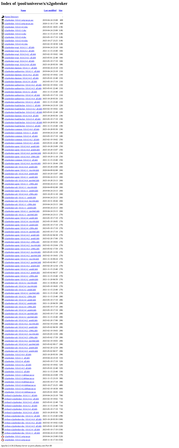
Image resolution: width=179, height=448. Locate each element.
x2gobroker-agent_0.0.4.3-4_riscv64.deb (22, 221)
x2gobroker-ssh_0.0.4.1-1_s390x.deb (20, 204)
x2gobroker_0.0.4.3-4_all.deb (17, 361)
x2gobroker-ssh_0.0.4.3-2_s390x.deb (20, 296)
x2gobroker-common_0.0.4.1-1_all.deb (21, 133)
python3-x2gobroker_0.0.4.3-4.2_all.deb (22, 399)
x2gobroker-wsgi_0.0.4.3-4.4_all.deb (20, 64)
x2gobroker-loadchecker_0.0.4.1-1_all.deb (22, 105)
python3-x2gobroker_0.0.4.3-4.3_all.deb (22, 402)
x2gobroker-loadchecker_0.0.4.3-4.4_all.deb (23, 122)
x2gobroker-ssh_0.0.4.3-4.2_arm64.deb (21, 348)
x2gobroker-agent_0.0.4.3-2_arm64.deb (21, 279)
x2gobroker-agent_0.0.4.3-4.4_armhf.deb (22, 146)
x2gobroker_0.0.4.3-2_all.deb (17, 371)
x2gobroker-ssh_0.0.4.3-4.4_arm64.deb (21, 174)
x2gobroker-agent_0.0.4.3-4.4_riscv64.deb (23, 163)
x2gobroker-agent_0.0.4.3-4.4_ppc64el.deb (23, 153)
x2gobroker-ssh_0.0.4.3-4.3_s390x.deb (21, 337)
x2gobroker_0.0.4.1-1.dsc (15, 30)
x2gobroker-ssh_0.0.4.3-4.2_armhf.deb (21, 320)
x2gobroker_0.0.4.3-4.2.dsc (16, 44)
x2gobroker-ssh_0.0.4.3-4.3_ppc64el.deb (22, 344)
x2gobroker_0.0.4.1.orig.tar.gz (17, 436)
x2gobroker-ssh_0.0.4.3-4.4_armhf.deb (21, 167)
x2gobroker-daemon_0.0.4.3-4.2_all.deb (22, 75)
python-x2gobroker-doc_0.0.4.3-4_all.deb (22, 429)
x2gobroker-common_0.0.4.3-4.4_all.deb (22, 129)
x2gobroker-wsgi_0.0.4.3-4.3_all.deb (20, 58)
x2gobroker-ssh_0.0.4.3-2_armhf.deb (20, 290)
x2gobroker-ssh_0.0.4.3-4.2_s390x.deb (21, 331)
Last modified (50, 10)
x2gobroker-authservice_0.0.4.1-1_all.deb (22, 71)
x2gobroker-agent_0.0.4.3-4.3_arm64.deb (22, 273)
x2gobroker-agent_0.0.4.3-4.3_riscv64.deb (23, 252)
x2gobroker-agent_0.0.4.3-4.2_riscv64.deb (23, 245)
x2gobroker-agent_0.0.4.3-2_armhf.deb (21, 269)
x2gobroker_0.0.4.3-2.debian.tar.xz (19, 378)
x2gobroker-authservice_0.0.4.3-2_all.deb (22, 102)
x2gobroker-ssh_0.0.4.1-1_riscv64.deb (21, 187)
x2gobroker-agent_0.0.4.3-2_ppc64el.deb (22, 293)
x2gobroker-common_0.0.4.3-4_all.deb (21, 136)
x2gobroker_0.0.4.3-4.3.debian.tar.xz (20, 392)
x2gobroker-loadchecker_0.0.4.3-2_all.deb (22, 126)
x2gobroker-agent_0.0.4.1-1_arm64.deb (21, 191)
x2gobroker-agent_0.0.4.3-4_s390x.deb (21, 228)
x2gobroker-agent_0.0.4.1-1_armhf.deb (21, 177)
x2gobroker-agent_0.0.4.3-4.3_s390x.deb (22, 249)
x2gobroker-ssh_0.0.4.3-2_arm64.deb (20, 303)
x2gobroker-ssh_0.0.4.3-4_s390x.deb (20, 307)
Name (23, 10)
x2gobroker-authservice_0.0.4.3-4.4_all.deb (23, 98)
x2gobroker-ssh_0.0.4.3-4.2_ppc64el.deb (22, 341)
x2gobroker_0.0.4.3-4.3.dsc (16, 27)
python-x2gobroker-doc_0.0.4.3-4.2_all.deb (23, 423)
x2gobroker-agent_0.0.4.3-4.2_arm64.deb (22, 266)
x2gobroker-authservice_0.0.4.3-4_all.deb (22, 95)
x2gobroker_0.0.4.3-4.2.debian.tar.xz (20, 389)
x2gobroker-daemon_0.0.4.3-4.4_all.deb (22, 116)
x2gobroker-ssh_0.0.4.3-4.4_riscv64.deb (22, 201)
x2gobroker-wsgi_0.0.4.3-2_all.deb (19, 51)
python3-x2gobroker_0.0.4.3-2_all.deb (21, 406)
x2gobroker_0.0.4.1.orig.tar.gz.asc (19, 20)
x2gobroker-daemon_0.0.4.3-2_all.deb (21, 92)
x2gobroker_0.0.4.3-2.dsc (15, 34)
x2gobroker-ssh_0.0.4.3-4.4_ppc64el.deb (22, 180)
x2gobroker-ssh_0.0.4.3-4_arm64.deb (20, 310)
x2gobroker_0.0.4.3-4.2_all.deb (18, 365)
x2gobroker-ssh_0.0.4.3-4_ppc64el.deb (21, 313)
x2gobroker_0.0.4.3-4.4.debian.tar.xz (20, 385)
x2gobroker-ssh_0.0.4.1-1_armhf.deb (20, 197)
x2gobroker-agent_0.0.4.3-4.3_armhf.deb (22, 235)
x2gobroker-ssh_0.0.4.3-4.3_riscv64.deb (22, 334)
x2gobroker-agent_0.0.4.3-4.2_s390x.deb (22, 242)
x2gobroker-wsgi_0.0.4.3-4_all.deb (19, 61)
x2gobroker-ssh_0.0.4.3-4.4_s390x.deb (21, 194)
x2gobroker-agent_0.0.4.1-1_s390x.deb (21, 184)
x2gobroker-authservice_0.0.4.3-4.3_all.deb (23, 88)
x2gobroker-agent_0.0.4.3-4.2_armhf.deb (22, 238)
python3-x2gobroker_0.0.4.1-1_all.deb (21, 395)
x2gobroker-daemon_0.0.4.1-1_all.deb (21, 68)
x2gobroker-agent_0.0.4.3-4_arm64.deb (21, 225)
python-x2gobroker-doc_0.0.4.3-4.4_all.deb (23, 419)
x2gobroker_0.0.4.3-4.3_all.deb (18, 368)
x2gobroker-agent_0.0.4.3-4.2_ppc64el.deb (23, 255)
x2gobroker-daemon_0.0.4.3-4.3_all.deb (22, 78)
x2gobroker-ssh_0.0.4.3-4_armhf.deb (20, 300)
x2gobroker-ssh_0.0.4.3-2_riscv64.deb (21, 283)
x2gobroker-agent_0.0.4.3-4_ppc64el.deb (22, 232)
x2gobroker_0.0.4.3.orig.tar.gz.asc (19, 23)
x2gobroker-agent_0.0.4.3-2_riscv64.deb (22, 259)
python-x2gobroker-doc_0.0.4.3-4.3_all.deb (23, 426)
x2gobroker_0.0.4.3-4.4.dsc (16, 40)
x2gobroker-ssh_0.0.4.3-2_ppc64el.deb (21, 317)
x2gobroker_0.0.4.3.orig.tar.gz (17, 440)
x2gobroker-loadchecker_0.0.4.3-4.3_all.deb (23, 112)
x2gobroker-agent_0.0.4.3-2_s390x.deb (21, 276)
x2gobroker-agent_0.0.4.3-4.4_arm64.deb (22, 150)
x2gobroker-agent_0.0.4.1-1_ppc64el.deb (22, 211)
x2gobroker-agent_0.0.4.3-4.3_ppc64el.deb (23, 262)
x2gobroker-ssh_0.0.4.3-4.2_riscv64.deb (22, 324)
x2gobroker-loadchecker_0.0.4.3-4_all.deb (22, 119)
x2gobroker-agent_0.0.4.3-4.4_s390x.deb (22, 157)
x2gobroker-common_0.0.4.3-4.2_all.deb (22, 139)
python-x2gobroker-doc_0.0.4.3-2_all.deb (22, 416)
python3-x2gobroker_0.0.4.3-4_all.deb (21, 409)
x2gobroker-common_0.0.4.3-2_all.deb (21, 160)
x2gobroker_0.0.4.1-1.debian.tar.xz (19, 375)
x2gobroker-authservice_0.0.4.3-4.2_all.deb (23, 85)
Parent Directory (12, 17)
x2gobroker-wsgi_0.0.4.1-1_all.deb (19, 47)
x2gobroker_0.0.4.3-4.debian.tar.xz (19, 382)
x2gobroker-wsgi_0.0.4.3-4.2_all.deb (20, 54)
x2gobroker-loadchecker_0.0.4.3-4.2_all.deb (23, 109)
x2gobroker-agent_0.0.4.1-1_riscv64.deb (22, 170)
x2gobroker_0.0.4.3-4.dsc (15, 37)
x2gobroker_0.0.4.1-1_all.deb (17, 358)
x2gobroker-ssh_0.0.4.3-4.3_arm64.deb (21, 351)
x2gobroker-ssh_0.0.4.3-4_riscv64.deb (21, 286)
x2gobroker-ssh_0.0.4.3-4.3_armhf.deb (21, 327)
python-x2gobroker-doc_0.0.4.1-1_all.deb (22, 433)
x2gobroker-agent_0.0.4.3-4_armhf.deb (21, 218)
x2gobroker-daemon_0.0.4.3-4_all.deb (21, 81)
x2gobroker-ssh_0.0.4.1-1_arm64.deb (20, 208)
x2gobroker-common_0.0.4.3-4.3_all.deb (22, 143)
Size (61, 10)
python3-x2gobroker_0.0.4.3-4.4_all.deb (22, 412)
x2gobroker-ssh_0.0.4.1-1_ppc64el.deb (21, 215)
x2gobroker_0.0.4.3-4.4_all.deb (18, 354)
